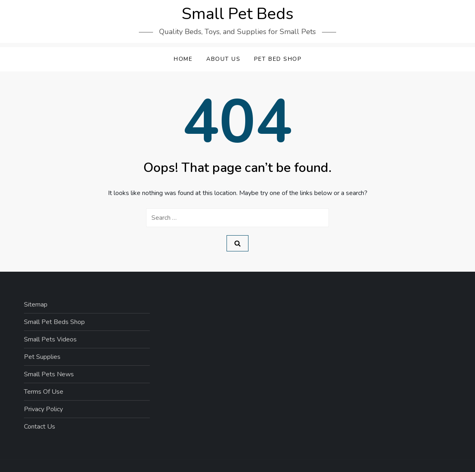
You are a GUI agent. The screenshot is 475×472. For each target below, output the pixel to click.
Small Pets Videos (50, 339)
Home (183, 59)
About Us (223, 59)
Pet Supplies (42, 356)
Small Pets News (49, 374)
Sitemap (36, 304)
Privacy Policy (43, 409)
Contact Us (39, 426)
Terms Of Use (43, 391)
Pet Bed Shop (277, 59)
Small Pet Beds (237, 14)
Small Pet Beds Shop (54, 322)
